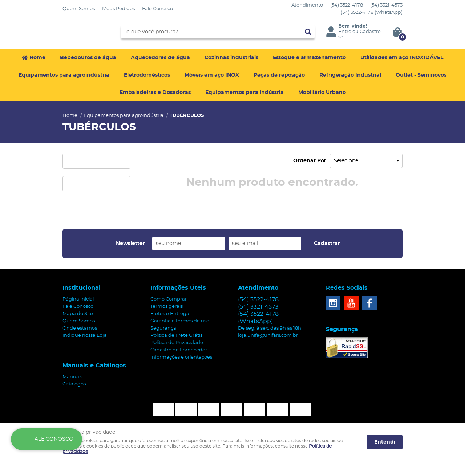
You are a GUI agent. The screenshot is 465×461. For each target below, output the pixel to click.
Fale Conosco (157, 9)
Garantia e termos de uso (179, 321)
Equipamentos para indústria (244, 92)
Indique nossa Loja (84, 335)
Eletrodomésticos (147, 75)
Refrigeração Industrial (350, 75)
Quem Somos (78, 9)
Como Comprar (168, 299)
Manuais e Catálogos (94, 365)
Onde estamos (79, 328)
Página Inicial (78, 299)
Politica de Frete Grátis (176, 335)
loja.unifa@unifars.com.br (268, 335)
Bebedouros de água (88, 57)
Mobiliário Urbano (322, 92)
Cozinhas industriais (231, 57)
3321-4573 (386, 5)
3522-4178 (346, 5)
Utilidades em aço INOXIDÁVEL (401, 57)
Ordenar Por (309, 160)
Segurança (163, 328)
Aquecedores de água (160, 57)
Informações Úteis (178, 288)
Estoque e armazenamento (309, 57)
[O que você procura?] (308, 31)
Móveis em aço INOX (212, 75)
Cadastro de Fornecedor (178, 350)
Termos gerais (166, 306)
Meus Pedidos (118, 9)
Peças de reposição (279, 75)
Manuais (72, 377)
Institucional (81, 288)
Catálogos (74, 384)
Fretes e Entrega (169, 313)
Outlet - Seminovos (421, 75)
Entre (344, 31)
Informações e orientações (181, 357)
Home (37, 57)
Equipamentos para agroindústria (64, 75)
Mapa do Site (77, 313)
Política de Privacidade (176, 342)
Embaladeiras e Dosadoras (155, 92)
